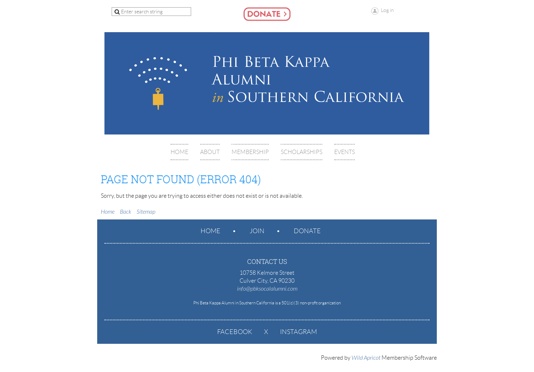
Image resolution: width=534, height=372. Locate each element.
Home (108, 212)
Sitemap (146, 212)
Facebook (234, 331)
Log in (387, 10)
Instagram (298, 331)
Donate (307, 231)
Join (257, 231)
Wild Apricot (366, 358)
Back (125, 212)
